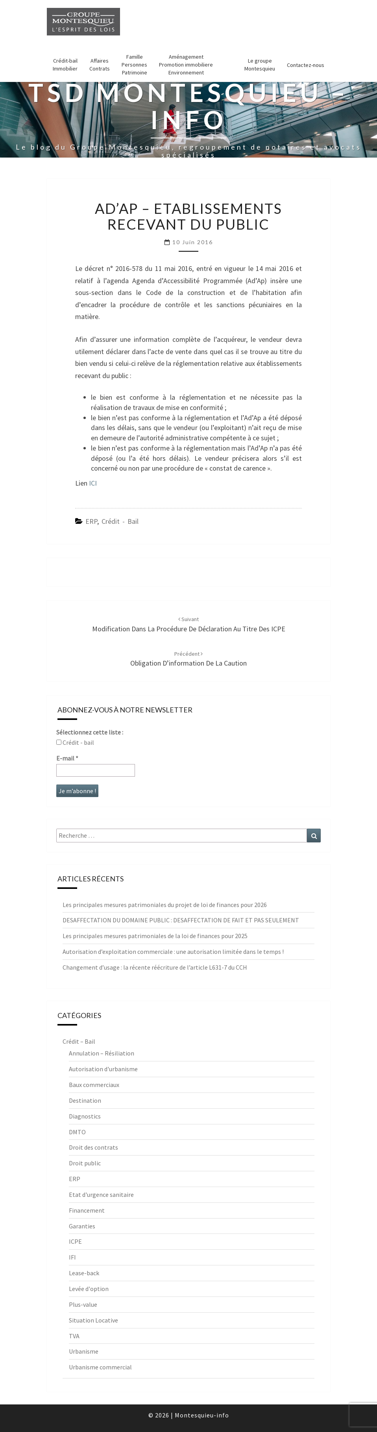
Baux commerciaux (94, 1085)
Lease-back (84, 1273)
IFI (72, 1257)
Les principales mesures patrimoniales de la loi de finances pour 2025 (155, 936)
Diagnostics (85, 1116)
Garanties (82, 1226)
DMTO (77, 1132)
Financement (87, 1210)
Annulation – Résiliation (101, 1053)
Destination (85, 1100)
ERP (91, 521)
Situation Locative (93, 1320)
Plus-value (83, 1304)
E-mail (67, 758)
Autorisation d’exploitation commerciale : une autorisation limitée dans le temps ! (173, 951)
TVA (74, 1336)
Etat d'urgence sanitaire (101, 1194)
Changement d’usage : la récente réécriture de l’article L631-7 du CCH (155, 967)
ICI (93, 483)
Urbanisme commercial (100, 1367)
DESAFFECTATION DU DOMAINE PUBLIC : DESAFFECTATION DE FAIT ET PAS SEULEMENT (181, 920)
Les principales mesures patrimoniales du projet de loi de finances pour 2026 (165, 905)
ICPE (75, 1241)
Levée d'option (89, 1289)
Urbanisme (83, 1351)
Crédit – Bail (79, 1041)
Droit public (85, 1163)
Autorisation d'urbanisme (103, 1069)
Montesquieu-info (202, 1415)
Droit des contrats (93, 1147)
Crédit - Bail (120, 521)
